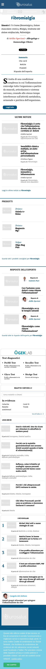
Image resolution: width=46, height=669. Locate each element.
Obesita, (19, 494)
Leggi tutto (10, 107)
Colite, (26, 456)
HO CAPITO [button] (11, 665)
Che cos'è (23, 61)
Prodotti (23, 68)
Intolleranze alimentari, (27, 585)
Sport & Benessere (11, 24)
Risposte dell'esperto (23, 71)
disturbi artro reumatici (29, 182)
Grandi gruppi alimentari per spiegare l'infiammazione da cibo (18, 601)
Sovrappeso (26, 494)
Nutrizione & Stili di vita (12, 20)
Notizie (23, 64)
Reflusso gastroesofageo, (18, 476)
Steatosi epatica (25, 436)
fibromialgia (32, 162)
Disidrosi (36, 531)
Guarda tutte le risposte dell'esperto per (22, 336)
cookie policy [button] (16, 659)
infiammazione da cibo (29, 139)
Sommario (23, 57)
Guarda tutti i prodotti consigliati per (20, 259)
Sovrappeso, (14, 436)
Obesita (12, 511)
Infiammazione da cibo (26, 558)
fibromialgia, (33, 137)
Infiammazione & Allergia (12, 16)
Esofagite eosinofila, (16, 456)
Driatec (18, 208)
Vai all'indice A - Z (38, 414)
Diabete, (12, 494)
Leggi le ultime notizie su (16, 190)
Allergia (14, 587)
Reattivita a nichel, (25, 531)
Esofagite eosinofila (9, 478)
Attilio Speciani (17, 38)
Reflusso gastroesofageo (11, 457)
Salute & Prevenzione (11, 11)
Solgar (18, 242)
